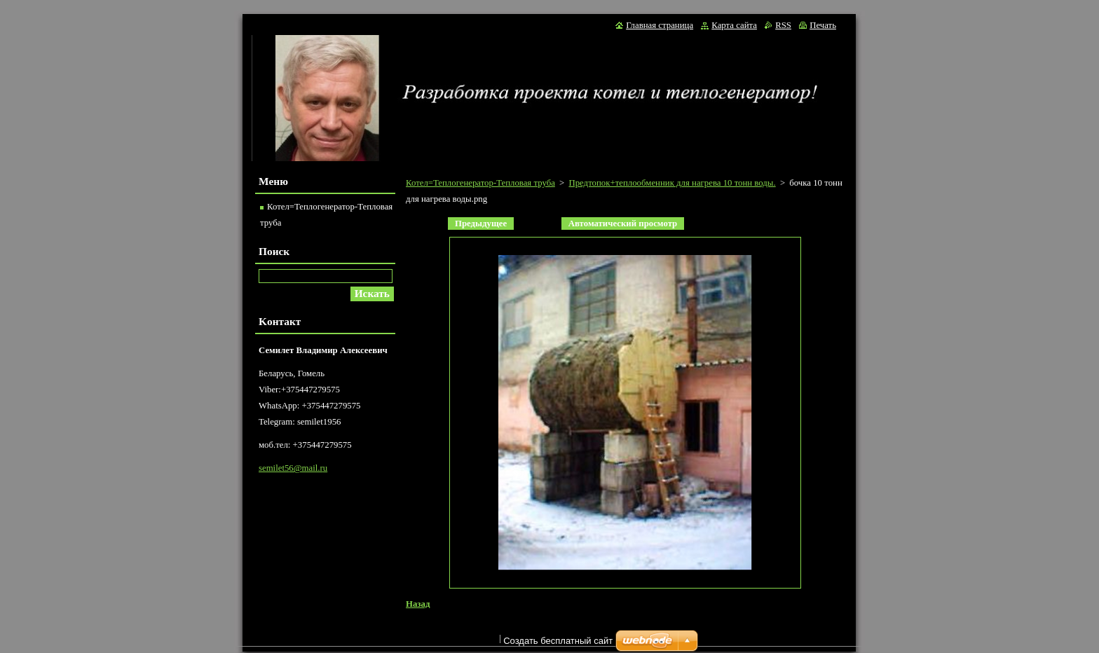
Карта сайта (734, 25)
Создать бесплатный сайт (558, 644)
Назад (418, 604)
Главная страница (659, 25)
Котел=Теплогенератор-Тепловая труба (480, 183)
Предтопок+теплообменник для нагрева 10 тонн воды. (671, 183)
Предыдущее (481, 223)
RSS (783, 25)
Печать (823, 25)
